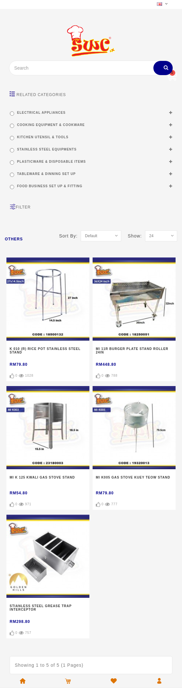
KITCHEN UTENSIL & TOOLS (42, 137)
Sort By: (70, 235)
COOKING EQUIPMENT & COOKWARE (51, 125)
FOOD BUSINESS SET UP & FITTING (49, 186)
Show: (136, 235)
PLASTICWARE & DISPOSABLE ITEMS (51, 161)
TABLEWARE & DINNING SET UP (46, 174)
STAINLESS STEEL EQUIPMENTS (47, 149)
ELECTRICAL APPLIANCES (41, 112)
